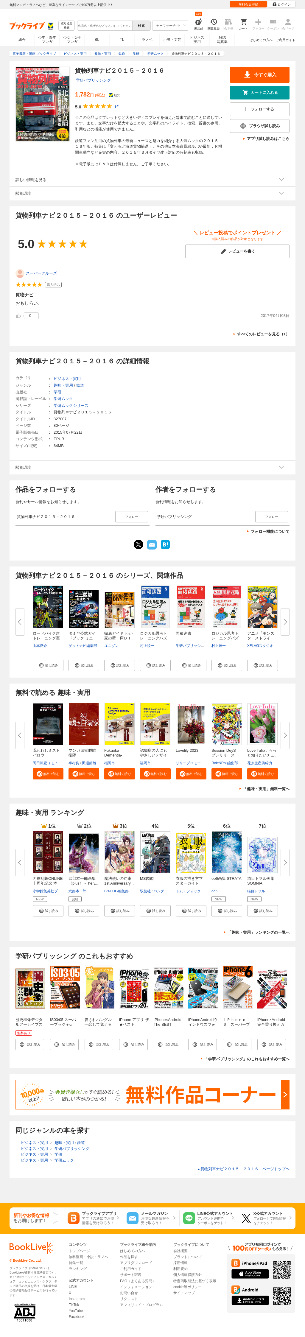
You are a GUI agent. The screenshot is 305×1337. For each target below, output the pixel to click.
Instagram (77, 1299)
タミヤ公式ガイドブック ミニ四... (82, 638)
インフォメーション (136, 1287)
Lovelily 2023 (187, 750)
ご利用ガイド (285, 40)
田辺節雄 (89, 763)
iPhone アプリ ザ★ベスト (134, 1022)
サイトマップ (184, 1293)
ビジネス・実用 (67, 378)
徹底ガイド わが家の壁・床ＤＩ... (119, 635)
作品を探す (129, 1257)
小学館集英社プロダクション (56, 891)
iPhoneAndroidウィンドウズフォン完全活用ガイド (202, 1026)
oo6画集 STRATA (226, 878)
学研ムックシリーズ (71, 405)
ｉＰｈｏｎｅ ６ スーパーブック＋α (236, 1024)
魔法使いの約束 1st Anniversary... (119, 880)
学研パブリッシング (93, 80)
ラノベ (147, 40)
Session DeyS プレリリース (225, 752)
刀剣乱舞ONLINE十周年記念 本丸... (48, 883)
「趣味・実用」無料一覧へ (266, 789)
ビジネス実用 (197, 39)
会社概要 (180, 1251)
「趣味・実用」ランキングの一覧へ (259, 932)
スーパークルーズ (41, 273)
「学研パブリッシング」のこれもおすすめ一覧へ (247, 1059)
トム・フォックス (190, 891)
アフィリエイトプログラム (141, 1305)
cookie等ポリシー (187, 1287)
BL (97, 39)
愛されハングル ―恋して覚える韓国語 (98, 1024)
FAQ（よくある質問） (138, 1281)
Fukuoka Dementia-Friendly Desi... (117, 755)
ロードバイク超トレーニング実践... (46, 638)
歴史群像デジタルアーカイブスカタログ (29, 1024)
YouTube (76, 1311)
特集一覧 (76, 1263)
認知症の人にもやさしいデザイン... (153, 755)
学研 (57, 392)
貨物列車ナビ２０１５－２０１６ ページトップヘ (243, 1169)
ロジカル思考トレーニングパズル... (153, 638)
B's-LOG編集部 (116, 891)
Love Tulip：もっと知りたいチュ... (262, 752)
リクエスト (129, 1299)
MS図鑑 (147, 878)
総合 (22, 40)
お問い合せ (129, 1293)
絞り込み (67, 26)
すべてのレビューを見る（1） (263, 334)
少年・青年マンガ (47, 39)
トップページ (79, 1251)
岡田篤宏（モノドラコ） (52, 763)
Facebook (77, 1317)
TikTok (74, 1305)
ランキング (78, 1269)
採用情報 (180, 1263)
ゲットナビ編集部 (83, 646)
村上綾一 (147, 646)
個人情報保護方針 (187, 1275)
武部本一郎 (77, 891)
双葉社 (145, 891)
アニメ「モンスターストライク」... (260, 638)
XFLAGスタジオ (260, 646)
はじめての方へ (261, 40)
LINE (73, 1287)
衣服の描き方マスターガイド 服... (189, 883)
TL (122, 40)
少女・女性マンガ (72, 39)
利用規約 (180, 1269)
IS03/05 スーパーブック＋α (63, 1022)
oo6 (214, 891)
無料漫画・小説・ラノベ (88, 1257)
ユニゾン (111, 646)
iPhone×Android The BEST (167, 1022)
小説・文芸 (172, 40)
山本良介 (40, 646)
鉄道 (80, 385)
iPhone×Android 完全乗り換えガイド (271, 1024)
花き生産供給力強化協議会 (268, 763)
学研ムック (63, 398)
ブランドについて (187, 1257)
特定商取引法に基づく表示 (194, 1281)
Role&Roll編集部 (224, 763)
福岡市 (109, 763)
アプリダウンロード (136, 1263)
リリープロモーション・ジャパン (202, 763)
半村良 (74, 763)
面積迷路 (183, 633)
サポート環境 (130, 1275)
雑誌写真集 (222, 39)
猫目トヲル (256, 891)
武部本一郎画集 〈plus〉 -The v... (83, 880)
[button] (48, 665)
